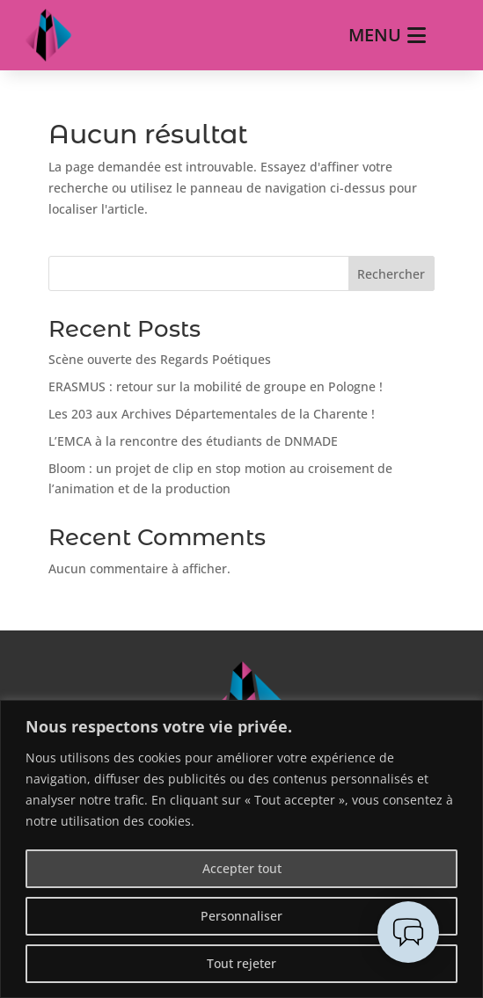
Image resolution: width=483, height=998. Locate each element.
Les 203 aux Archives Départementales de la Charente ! (211, 413)
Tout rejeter (241, 963)
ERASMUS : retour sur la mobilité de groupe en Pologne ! (215, 386)
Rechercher (391, 274)
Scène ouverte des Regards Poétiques (159, 359)
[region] (241, 849)
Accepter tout (242, 868)
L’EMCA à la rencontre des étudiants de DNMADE (193, 441)
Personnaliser (241, 915)
